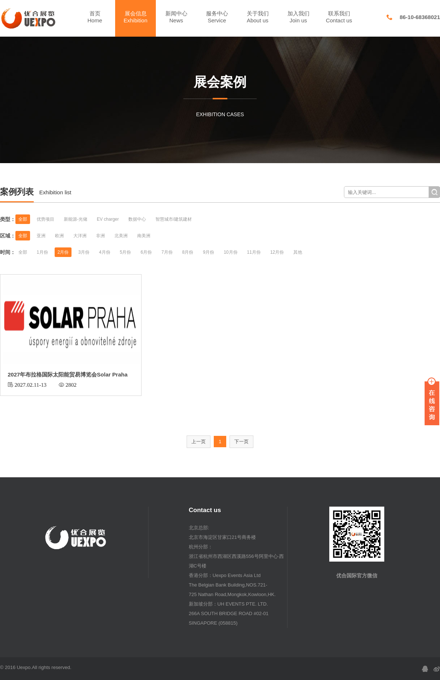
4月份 (104, 252)
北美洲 (121, 235)
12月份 (277, 252)
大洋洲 (80, 235)
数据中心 (137, 219)
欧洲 (59, 235)
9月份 (208, 252)
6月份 (146, 252)
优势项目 (45, 219)
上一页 (198, 441)
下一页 (241, 441)
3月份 (83, 252)
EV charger (108, 219)
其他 (297, 252)
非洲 (100, 235)
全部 (22, 219)
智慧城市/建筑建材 (173, 219)
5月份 (125, 252)
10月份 (230, 252)
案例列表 (17, 191)
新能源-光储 (75, 219)
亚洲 (41, 235)
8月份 (188, 252)
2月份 (63, 252)
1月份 (42, 252)
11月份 (254, 252)
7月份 (167, 252)
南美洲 (143, 235)
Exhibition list (55, 192)
